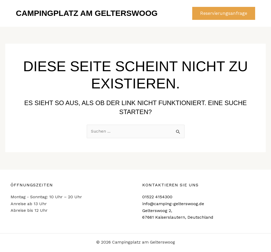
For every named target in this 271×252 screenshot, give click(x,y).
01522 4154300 (157, 196)
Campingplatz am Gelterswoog (87, 13)
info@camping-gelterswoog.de (173, 203)
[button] (223, 13)
